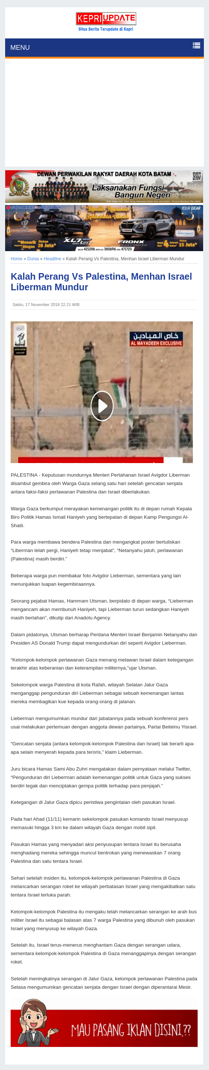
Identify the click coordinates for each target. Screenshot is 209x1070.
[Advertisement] (104, 115)
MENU (20, 47)
